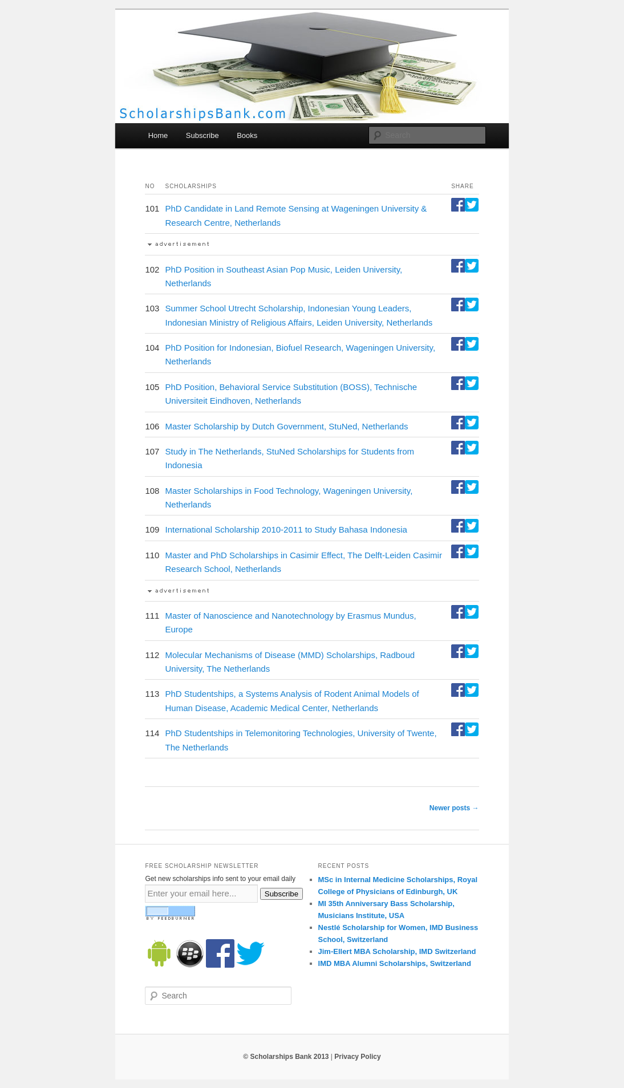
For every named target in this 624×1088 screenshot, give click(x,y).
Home (158, 135)
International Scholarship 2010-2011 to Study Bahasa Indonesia (286, 529)
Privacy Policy (357, 1057)
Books (247, 135)
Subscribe (202, 135)
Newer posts (454, 808)
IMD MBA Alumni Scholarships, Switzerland (394, 963)
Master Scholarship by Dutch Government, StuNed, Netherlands (286, 426)
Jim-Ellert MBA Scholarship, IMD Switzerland (397, 951)
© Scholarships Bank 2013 (286, 1057)
